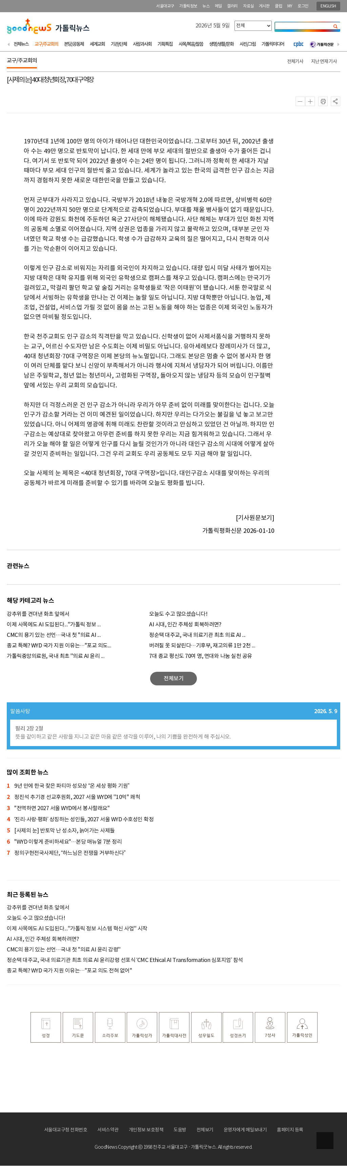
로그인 (303, 6)
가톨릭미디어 (273, 44)
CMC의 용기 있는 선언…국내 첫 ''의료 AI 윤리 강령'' (63, 950)
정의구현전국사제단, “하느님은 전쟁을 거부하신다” (66, 853)
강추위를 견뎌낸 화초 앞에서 (38, 614)
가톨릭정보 (188, 6)
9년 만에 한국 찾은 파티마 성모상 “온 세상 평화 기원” (68, 786)
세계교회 (97, 44)
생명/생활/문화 (221, 44)
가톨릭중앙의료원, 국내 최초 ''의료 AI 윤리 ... (55, 657)
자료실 (248, 6)
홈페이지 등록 (290, 1130)
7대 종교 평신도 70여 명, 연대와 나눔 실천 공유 (200, 657)
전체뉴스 (21, 44)
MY (289, 6)
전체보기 (205, 1130)
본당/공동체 (74, 44)
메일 (218, 6)
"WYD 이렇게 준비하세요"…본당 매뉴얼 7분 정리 (64, 842)
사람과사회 (142, 44)
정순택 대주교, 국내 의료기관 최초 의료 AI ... (197, 635)
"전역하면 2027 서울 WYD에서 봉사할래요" (58, 809)
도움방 (180, 1130)
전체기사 (295, 62)
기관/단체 (119, 44)
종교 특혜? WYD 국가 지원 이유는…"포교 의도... (59, 646)
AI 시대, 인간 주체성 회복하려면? (185, 625)
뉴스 (205, 6)
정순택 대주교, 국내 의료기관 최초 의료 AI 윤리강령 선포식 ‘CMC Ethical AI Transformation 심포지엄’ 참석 (125, 961)
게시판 (264, 6)
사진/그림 (248, 44)
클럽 (278, 6)
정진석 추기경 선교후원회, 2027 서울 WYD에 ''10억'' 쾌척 (73, 797)
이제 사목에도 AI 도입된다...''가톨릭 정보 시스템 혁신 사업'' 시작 (77, 929)
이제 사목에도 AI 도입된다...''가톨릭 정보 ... (54, 625)
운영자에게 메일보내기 (245, 1130)
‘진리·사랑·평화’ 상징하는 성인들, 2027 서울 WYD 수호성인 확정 (80, 820)
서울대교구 (165, 6)
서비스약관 (108, 1130)
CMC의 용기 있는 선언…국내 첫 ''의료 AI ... (54, 635)
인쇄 (323, 101)
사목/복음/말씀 (191, 44)
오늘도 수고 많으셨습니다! (178, 614)
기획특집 (165, 44)
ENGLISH (328, 6)
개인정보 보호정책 (146, 1130)
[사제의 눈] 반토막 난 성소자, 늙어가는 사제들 (61, 831)
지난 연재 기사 (324, 62)
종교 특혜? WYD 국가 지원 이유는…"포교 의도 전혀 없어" (69, 971)
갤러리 (232, 6)
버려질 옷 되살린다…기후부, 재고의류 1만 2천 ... (202, 646)
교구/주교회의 (46, 44)
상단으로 (325, 1140)
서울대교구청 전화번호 (65, 1130)
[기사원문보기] (255, 518)
